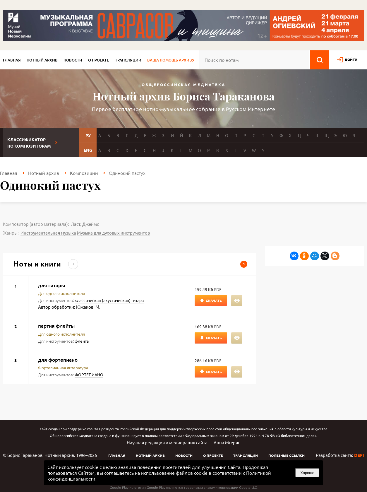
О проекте (98, 60)
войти (351, 59)
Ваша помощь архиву (170, 60)
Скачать (214, 300)
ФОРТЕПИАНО (89, 374)
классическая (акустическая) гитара (109, 300)
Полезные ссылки (286, 455)
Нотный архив (42, 60)
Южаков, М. (88, 307)
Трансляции (128, 60)
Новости (73, 60)
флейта (82, 341)
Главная (12, 60)
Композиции (84, 173)
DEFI (359, 455)
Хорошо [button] (307, 473)
